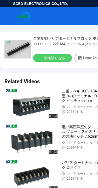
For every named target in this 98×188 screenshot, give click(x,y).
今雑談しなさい (53, 57)
